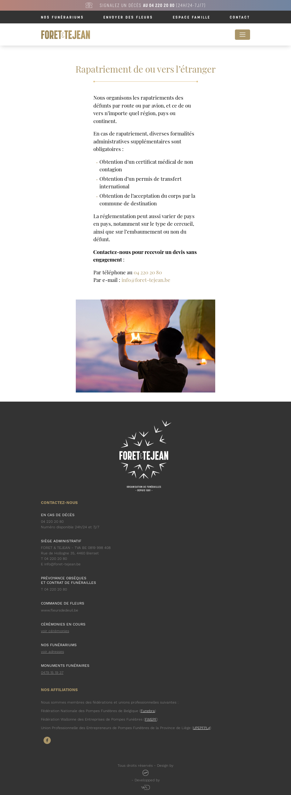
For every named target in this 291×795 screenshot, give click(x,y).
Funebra (148, 711)
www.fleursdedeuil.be (59, 610)
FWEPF (151, 719)
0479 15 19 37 (52, 672)
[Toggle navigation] (242, 34)
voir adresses (52, 651)
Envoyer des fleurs (128, 17)
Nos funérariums (62, 17)
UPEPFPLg (201, 728)
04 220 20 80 (148, 272)
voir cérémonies (55, 631)
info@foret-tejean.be (146, 279)
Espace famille (191, 17)
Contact (240, 17)
